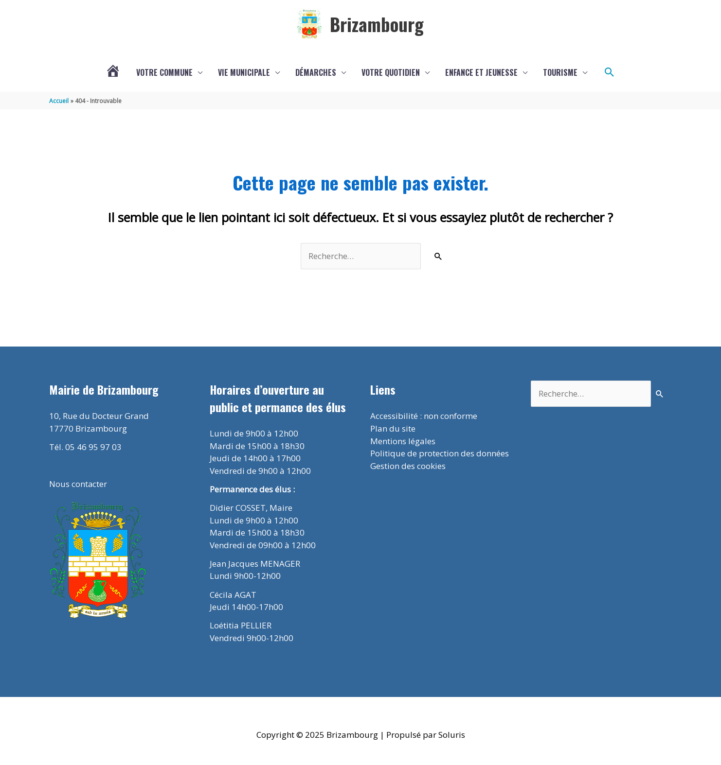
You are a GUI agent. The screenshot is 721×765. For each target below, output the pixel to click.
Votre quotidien (390, 73)
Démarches (315, 73)
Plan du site (392, 429)
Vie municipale (244, 73)
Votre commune (164, 73)
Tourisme (560, 73)
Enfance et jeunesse (481, 73)
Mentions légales (402, 441)
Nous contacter (78, 484)
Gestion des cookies (408, 465)
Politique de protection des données (439, 453)
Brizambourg (377, 24)
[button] (609, 73)
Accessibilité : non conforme (423, 416)
